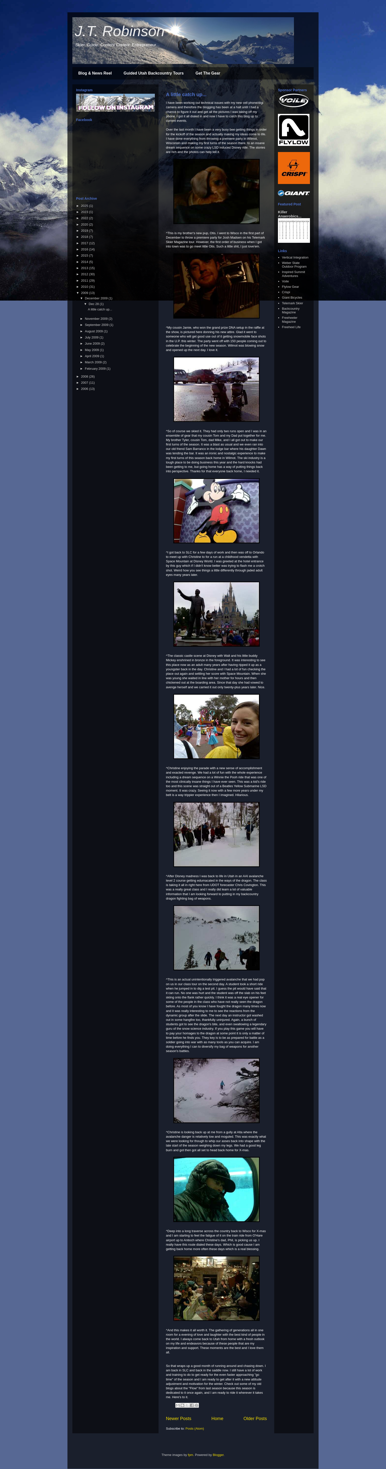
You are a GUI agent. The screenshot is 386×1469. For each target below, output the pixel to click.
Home (217, 1418)
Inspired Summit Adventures (293, 274)
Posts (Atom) (195, 1428)
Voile (285, 281)
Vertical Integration (295, 257)
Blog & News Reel (95, 73)
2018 (85, 237)
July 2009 (92, 337)
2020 (85, 224)
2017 (85, 243)
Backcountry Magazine (291, 310)
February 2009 (96, 368)
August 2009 (94, 331)
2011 (85, 280)
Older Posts (255, 1418)
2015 (85, 255)
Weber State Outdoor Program (294, 265)
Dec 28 (94, 304)
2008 (85, 376)
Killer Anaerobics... (289, 214)
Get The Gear (207, 73)
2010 (85, 287)
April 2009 (92, 356)
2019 (85, 230)
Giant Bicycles (292, 297)
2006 (85, 389)
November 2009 (97, 319)
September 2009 (97, 325)
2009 (85, 293)
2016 (85, 249)
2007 (85, 382)
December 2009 (97, 298)
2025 (85, 206)
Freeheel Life (291, 327)
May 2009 (92, 350)
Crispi (286, 292)
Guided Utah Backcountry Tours (154, 73)
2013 (85, 268)
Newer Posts (178, 1418)
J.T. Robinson (120, 31)
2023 (85, 212)
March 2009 (94, 362)
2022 (85, 218)
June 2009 (93, 343)
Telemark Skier (292, 303)
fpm (190, 1455)
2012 (85, 274)
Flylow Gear (290, 287)
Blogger (218, 1455)
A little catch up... (186, 94)
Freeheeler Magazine (289, 319)
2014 (85, 262)
